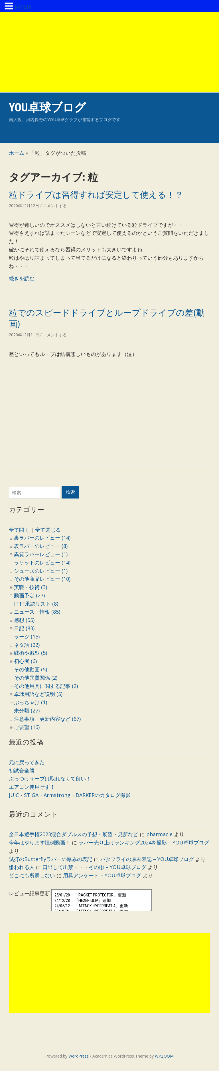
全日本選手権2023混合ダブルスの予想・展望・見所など (73, 834)
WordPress (78, 1056)
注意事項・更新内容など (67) (47, 718)
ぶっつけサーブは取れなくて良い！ (50, 778)
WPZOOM (164, 1056)
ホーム (16, 152)
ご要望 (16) (27, 727)
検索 (70, 492)
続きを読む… (23, 278)
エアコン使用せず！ (32, 786)
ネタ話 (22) (27, 644)
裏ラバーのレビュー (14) (42, 537)
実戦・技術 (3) (30, 587)
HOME (23, 7)
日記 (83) (24, 628)
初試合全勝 (22, 770)
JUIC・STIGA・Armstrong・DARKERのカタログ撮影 (70, 795)
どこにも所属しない (32, 875)
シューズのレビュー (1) (41, 570)
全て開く (19, 529)
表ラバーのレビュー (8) (41, 545)
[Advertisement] (109, 52)
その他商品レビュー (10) (42, 578)
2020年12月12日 (24, 205)
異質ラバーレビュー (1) (41, 554)
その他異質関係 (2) (35, 677)
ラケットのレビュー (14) (42, 562)
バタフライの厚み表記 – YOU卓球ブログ (147, 859)
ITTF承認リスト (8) (36, 603)
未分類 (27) (27, 710)
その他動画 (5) (30, 669)
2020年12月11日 (24, 334)
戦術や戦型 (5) (30, 652)
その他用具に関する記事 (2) (46, 685)
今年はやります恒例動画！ (39, 842)
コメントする (55, 205)
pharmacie (159, 834)
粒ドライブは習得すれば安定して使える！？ (96, 195)
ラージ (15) (27, 636)
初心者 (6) (25, 661)
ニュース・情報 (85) (37, 611)
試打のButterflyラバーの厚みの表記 (50, 859)
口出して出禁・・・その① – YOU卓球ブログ (94, 867)
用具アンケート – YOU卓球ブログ (102, 875)
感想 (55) (24, 619)
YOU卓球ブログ (47, 107)
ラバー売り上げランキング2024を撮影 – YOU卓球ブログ (143, 842)
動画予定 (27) (29, 595)
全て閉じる (48, 529)
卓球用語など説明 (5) (38, 693)
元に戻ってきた (27, 762)
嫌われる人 (22, 867)
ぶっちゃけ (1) (30, 702)
